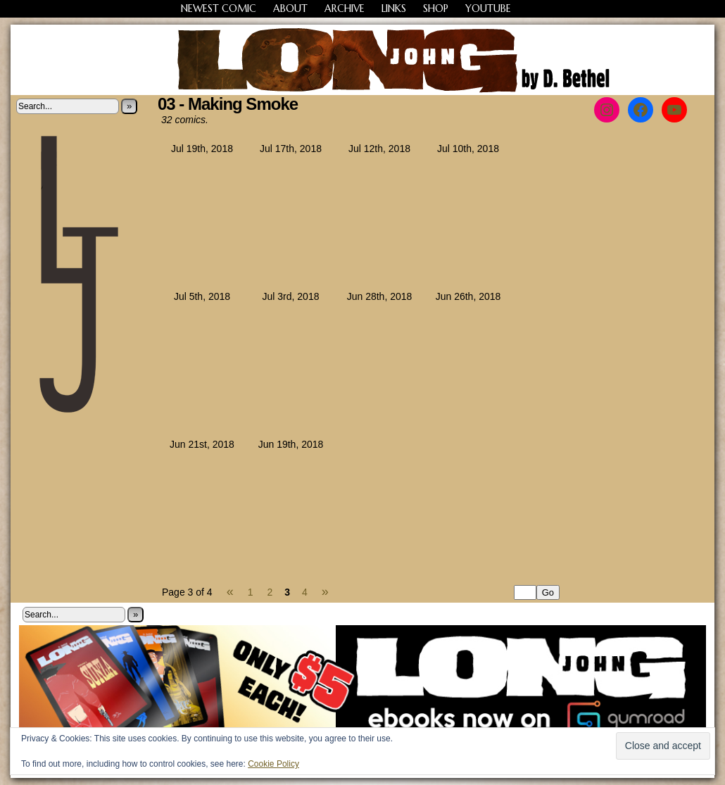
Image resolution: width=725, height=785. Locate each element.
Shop (435, 8)
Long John (363, 60)
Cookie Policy (273, 764)
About (290, 8)
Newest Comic (218, 8)
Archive (344, 8)
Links (394, 8)
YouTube (488, 8)
